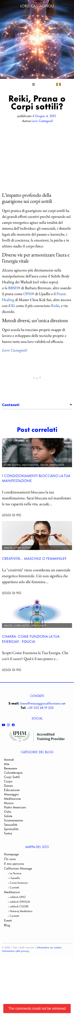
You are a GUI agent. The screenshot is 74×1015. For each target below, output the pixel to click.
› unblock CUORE (18, 933)
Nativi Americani (15, 834)
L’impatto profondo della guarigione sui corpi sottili (38, 415)
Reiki (55, 305)
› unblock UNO (17, 924)
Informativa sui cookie (49, 975)
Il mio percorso (14, 890)
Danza (8, 813)
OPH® (28, 293)
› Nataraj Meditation (20, 938)
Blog (7, 952)
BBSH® (14, 287)
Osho (7, 839)
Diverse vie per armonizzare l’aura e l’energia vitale (38, 422)
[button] (33, 84)
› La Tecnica (14, 900)
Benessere (10, 795)
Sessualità (10, 852)
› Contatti (13, 914)
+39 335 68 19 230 (40, 734)
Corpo (8, 808)
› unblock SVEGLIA (19, 929)
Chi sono (10, 886)
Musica (8, 830)
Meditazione (30, 492)
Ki (13, 305)
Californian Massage (18, 895)
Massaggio (11, 821)
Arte (6, 791)
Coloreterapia (13, 800)
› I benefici (14, 905)
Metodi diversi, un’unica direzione (35, 429)
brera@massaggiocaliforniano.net (42, 730)
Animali (9, 787)
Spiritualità (57, 492)
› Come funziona (18, 910)
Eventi (8, 947)
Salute (44, 492)
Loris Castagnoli (37, 5)
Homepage (11, 881)
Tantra (8, 860)
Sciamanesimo (13, 847)
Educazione (12, 817)
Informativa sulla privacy (15, 978)
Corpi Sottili (12, 492)
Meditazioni (12, 919)
